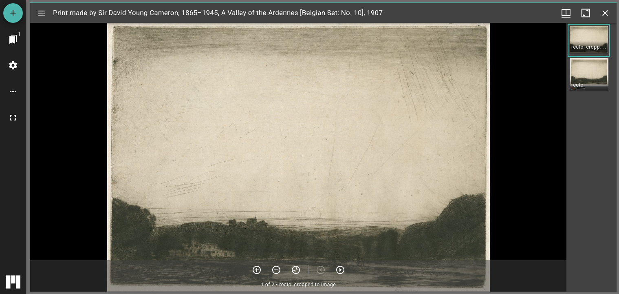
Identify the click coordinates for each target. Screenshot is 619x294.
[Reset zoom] (296, 270)
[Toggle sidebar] (41, 13)
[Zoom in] (257, 270)
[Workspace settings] (13, 65)
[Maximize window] (585, 13)
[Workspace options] (13, 91)
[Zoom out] (276, 270)
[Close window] (605, 13)
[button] (589, 40)
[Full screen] (13, 117)
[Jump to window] (13, 39)
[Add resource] (13, 13)
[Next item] (340, 270)
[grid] (591, 157)
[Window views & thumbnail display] (566, 13)
